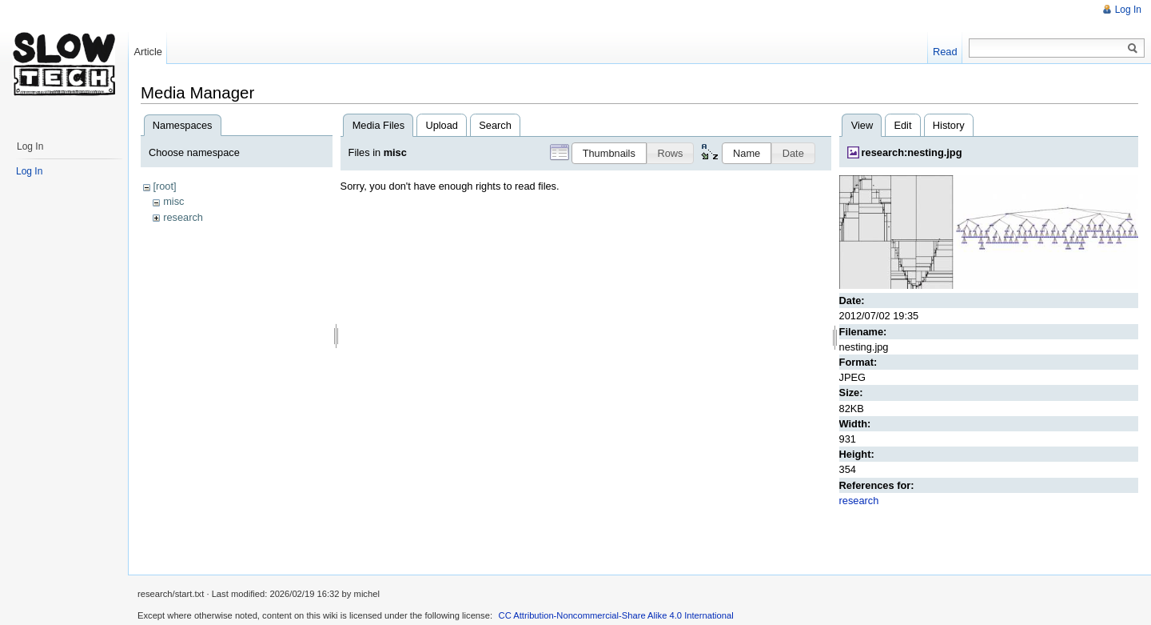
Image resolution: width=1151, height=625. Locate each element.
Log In (1128, 9)
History (949, 125)
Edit (902, 125)
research (183, 217)
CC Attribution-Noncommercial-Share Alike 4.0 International (616, 615)
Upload (441, 125)
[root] (164, 186)
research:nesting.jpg (912, 152)
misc (173, 201)
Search (495, 125)
